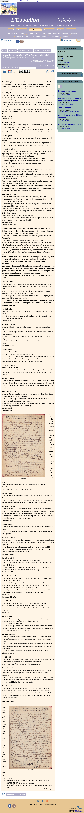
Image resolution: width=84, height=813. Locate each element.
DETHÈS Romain (67, 104)
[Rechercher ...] (68, 40)
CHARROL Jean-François (70, 111)
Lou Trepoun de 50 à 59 (25, 50)
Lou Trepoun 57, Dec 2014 (42, 50)
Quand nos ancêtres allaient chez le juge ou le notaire (69, 99)
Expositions (55, 36)
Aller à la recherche (25, 1)
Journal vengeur (64, 108)
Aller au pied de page (39, 1)
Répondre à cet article (16, 794)
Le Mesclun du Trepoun (67, 91)
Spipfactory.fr (79, 811)
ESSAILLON (66, 95)
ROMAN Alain (66, 121)
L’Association (22, 30)
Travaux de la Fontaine (15, 33)
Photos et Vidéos (40, 36)
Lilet (61, 54)
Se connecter (8, 40)
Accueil (11, 30)
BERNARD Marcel (47, 65)
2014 (61, 58)
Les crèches (71, 30)
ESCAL (76, 810)
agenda (65, 36)
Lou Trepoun (35, 30)
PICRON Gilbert (67, 128)
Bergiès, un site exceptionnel (70, 124)
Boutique (60, 30)
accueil (4, 50)
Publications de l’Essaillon (58, 33)
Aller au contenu (14, 1)
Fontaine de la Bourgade (36, 33)
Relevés (74, 33)
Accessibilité (4, 1)
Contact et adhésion (23, 36)
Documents (49, 30)
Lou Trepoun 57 (64, 67)
